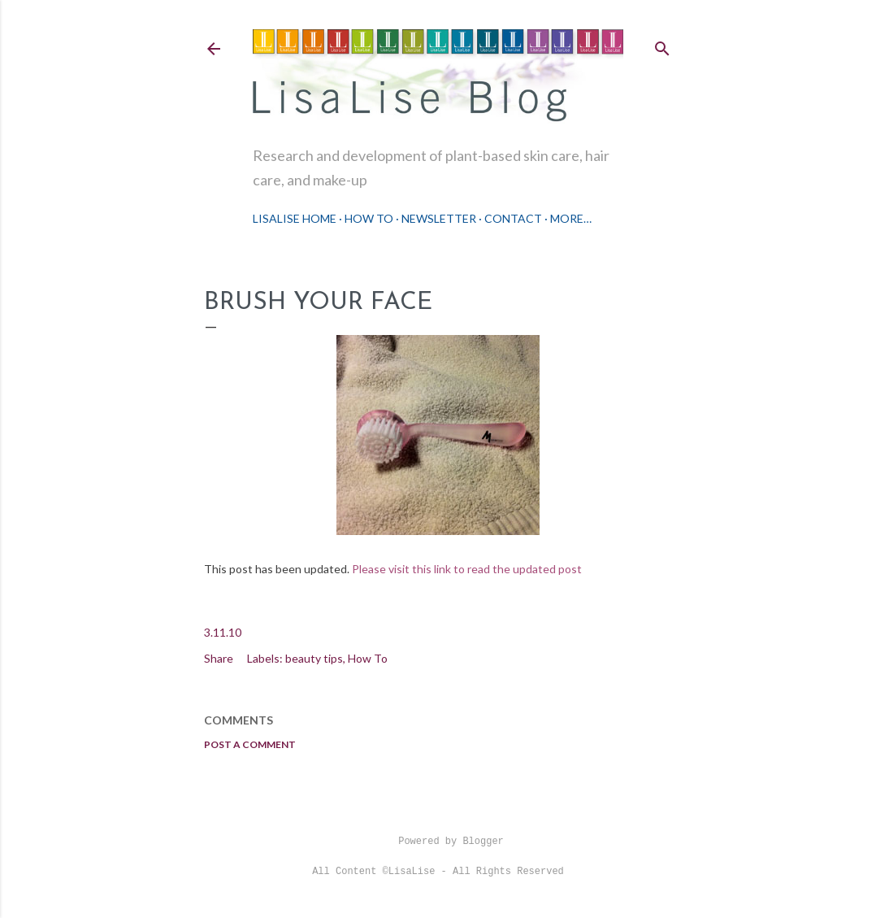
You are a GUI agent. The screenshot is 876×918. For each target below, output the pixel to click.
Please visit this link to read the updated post (468, 569)
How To (369, 218)
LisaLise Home (294, 218)
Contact (513, 218)
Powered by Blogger (438, 841)
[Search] (662, 45)
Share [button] (218, 658)
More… (571, 218)
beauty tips (314, 658)
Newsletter (438, 218)
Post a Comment (250, 744)
